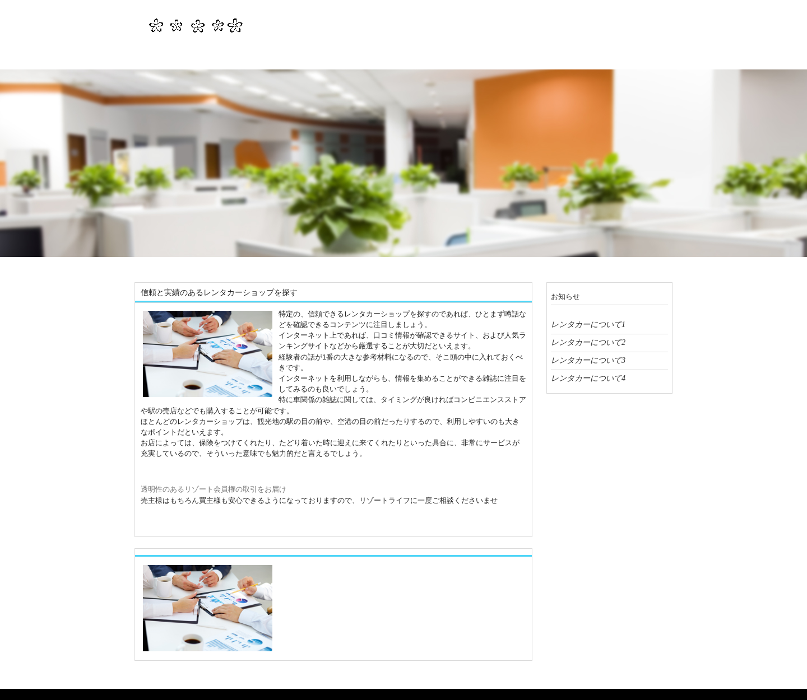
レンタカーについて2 (588, 342)
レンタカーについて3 (588, 360)
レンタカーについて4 (588, 378)
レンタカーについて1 (588, 324)
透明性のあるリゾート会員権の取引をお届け (213, 489)
